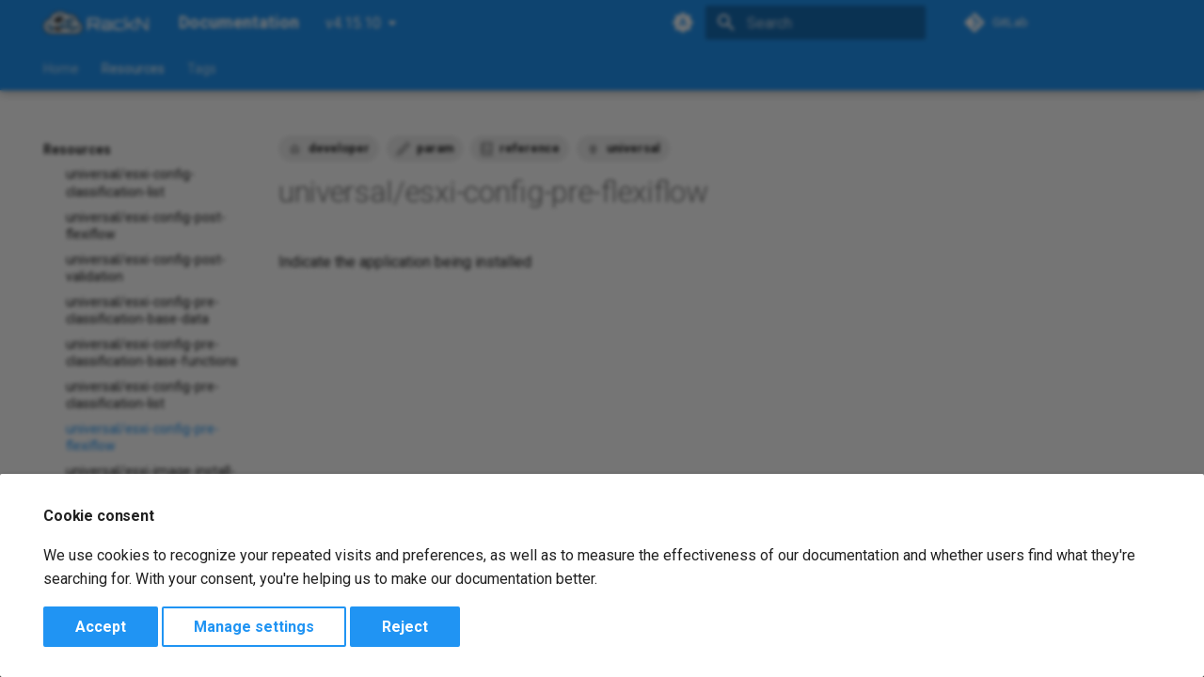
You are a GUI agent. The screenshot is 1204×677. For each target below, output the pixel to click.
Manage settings (254, 627)
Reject (405, 627)
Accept (100, 627)
